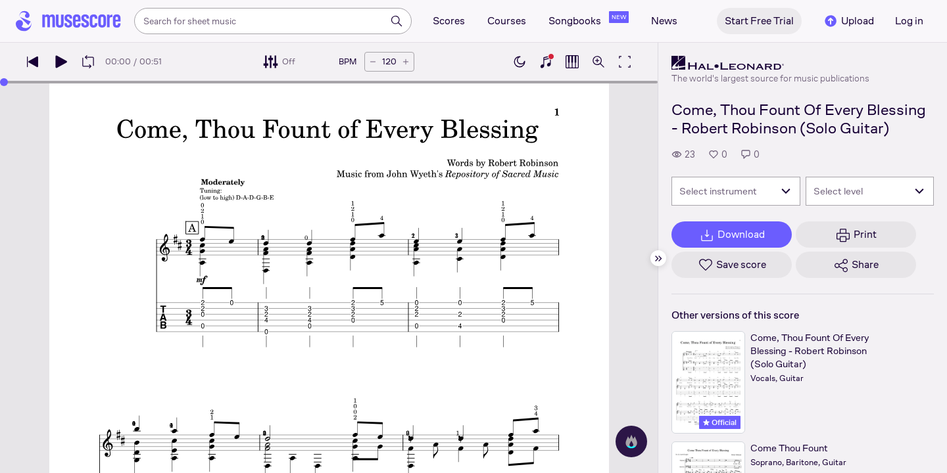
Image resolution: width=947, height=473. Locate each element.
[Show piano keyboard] (546, 62)
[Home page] (68, 21)
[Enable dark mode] (519, 62)
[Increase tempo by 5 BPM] (405, 62)
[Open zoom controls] (598, 62)
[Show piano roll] (572, 62)
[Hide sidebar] (658, 258)
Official (720, 422)
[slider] (4, 82)
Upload (848, 21)
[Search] (396, 21)
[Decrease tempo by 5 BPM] (372, 62)
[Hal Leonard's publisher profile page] (770, 63)
